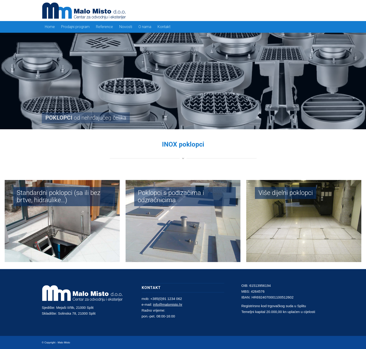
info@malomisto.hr (167, 304)
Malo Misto (64, 342)
